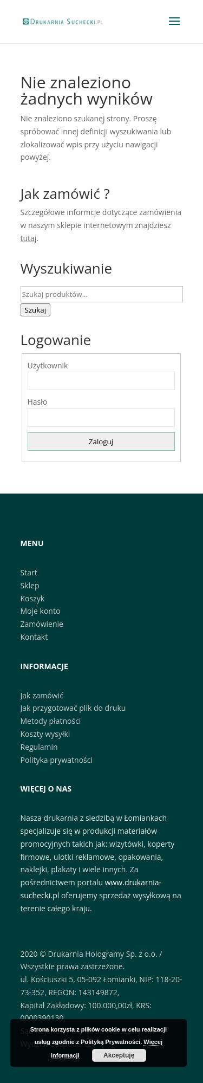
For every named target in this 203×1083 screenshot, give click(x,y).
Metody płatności (51, 721)
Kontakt (34, 637)
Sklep (30, 585)
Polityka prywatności (57, 760)
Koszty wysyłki (45, 734)
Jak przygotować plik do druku (73, 708)
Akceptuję (118, 1055)
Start (29, 572)
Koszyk (33, 598)
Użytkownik (48, 365)
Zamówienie (42, 624)
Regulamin (39, 747)
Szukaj (36, 310)
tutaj (29, 238)
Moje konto (41, 611)
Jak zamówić (42, 695)
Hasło (38, 402)
